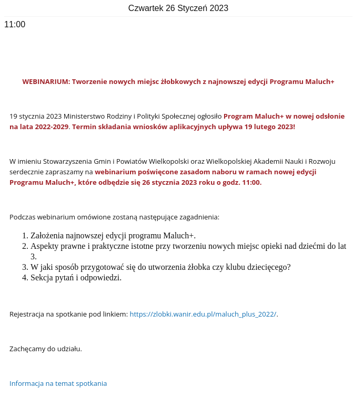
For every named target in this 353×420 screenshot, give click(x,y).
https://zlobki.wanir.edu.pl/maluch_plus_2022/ (202, 314)
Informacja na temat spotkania (58, 383)
